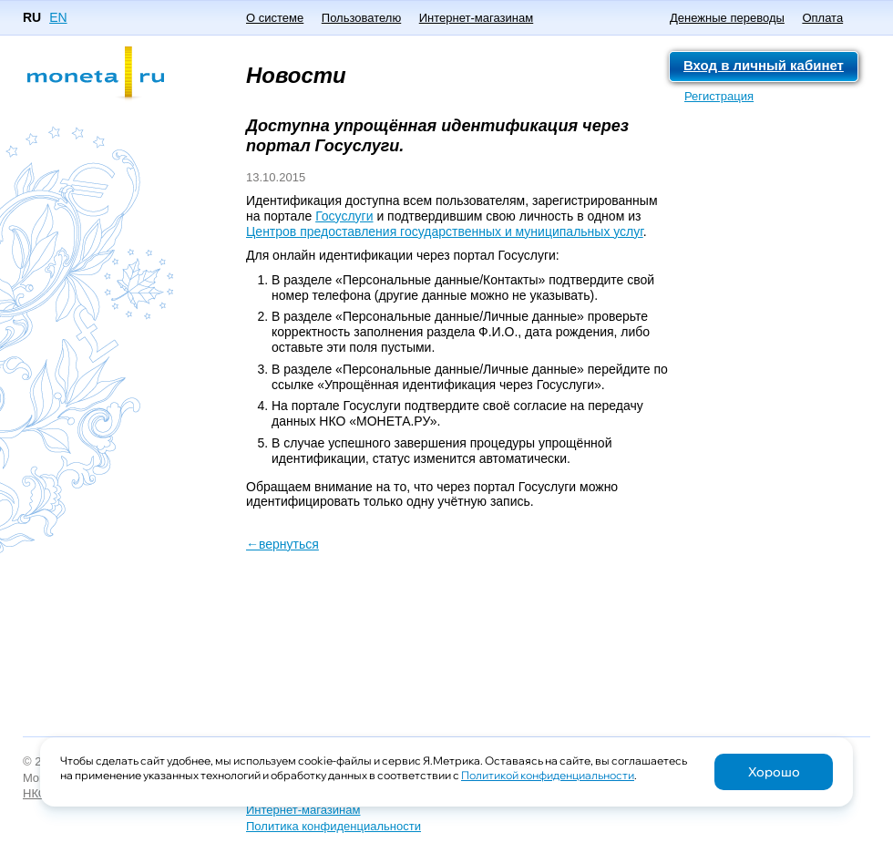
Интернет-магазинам (476, 18)
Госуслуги (344, 216)
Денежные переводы (727, 18)
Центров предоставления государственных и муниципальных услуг (444, 231)
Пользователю (361, 18)
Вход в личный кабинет (763, 65)
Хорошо (774, 772)
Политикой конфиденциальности (547, 775)
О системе (274, 18)
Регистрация (719, 96)
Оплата (822, 18)
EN (58, 17)
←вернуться (282, 544)
